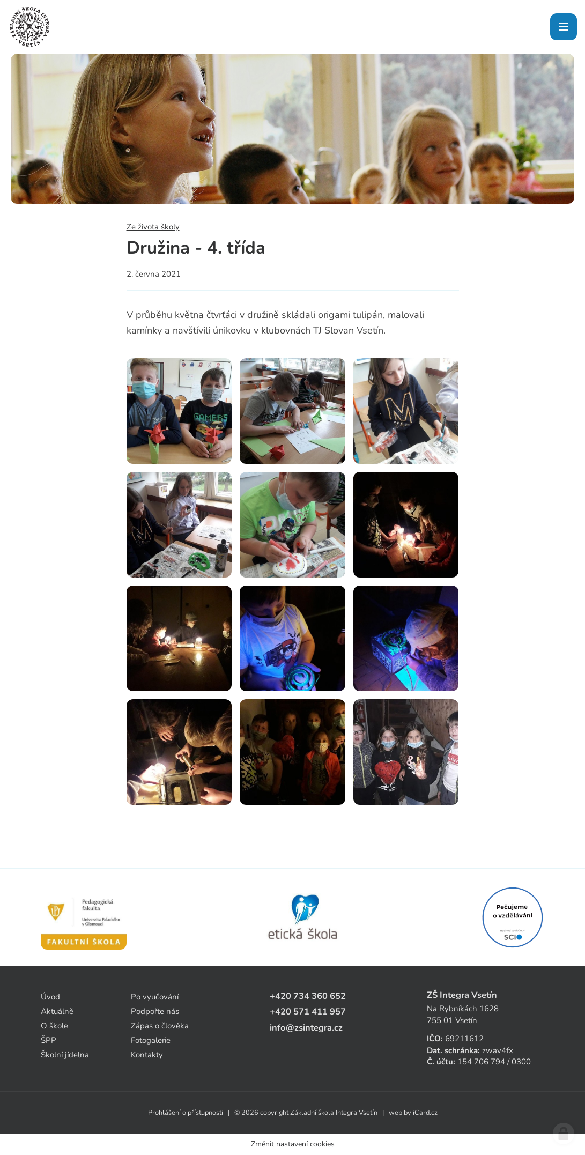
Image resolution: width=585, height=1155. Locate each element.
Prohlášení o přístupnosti (185, 1112)
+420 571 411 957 (308, 1011)
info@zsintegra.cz (306, 1027)
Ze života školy (153, 226)
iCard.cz (425, 1112)
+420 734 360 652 (308, 996)
